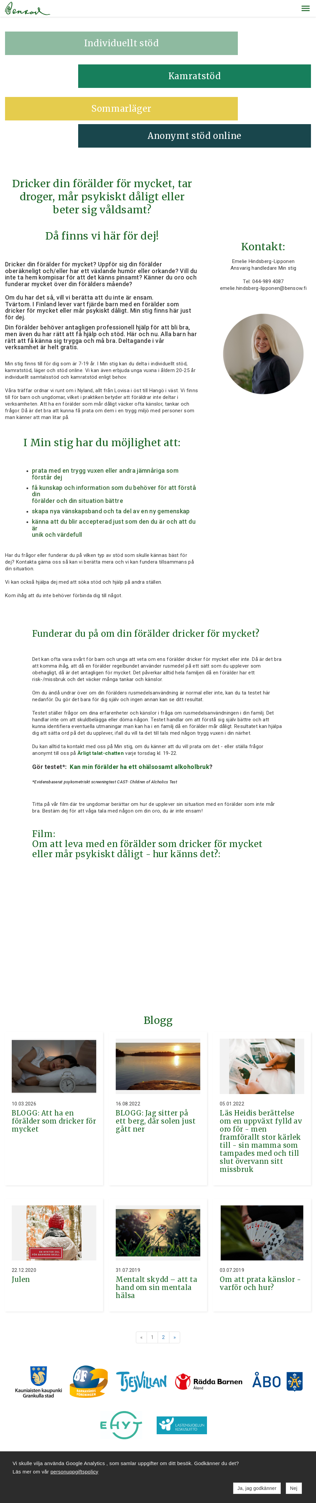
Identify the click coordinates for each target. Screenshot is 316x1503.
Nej (294, 1488)
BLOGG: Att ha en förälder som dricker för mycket (54, 1064)
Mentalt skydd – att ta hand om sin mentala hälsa (156, 1230)
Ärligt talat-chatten (100, 696)
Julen (21, 1222)
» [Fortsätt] (174, 1280)
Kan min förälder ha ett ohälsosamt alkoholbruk (138, 709)
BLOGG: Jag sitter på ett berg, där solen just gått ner (156, 1064)
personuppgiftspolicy (74, 1471)
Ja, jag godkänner (257, 1488)
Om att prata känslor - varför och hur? (260, 1226)
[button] (305, 8)
